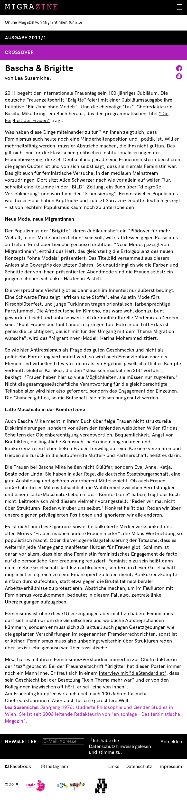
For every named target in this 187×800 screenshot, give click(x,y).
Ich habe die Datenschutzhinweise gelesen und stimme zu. (120, 746)
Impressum (170, 766)
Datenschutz (138, 766)
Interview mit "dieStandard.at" (133, 673)
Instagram (57, 766)
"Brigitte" (75, 100)
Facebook (20, 766)
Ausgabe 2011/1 (25, 38)
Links (113, 766)
